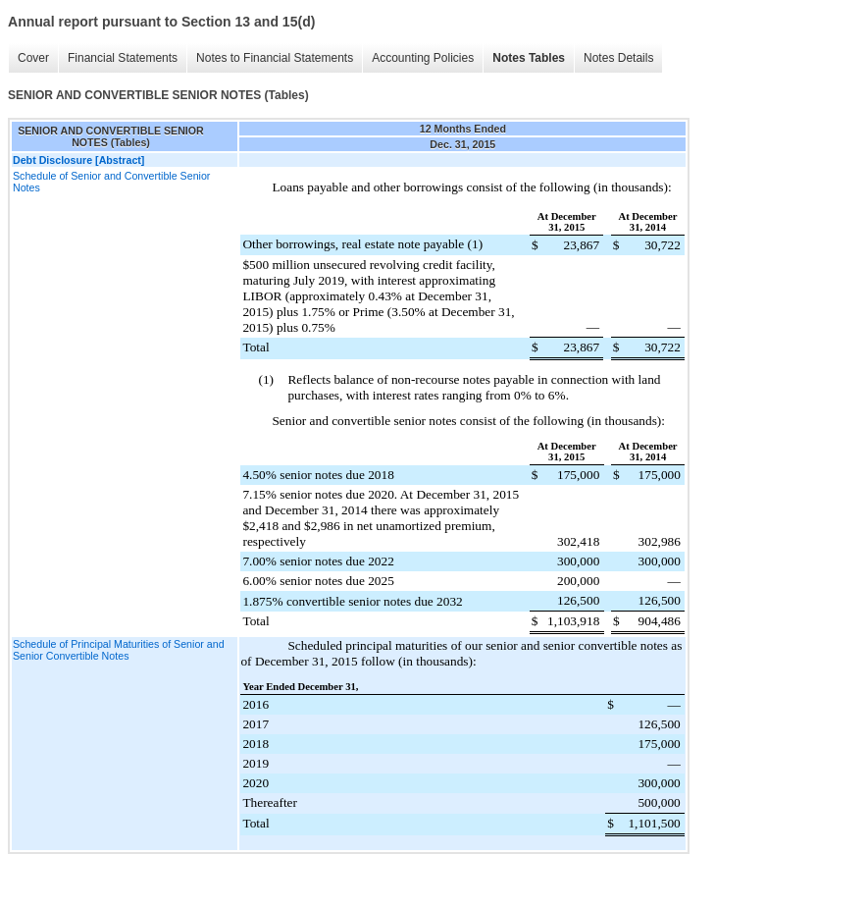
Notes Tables (528, 58)
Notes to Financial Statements (274, 58)
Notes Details (618, 58)
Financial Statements (123, 58)
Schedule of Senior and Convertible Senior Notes (111, 181)
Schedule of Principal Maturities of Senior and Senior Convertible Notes (119, 650)
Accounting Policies (423, 58)
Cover (33, 58)
